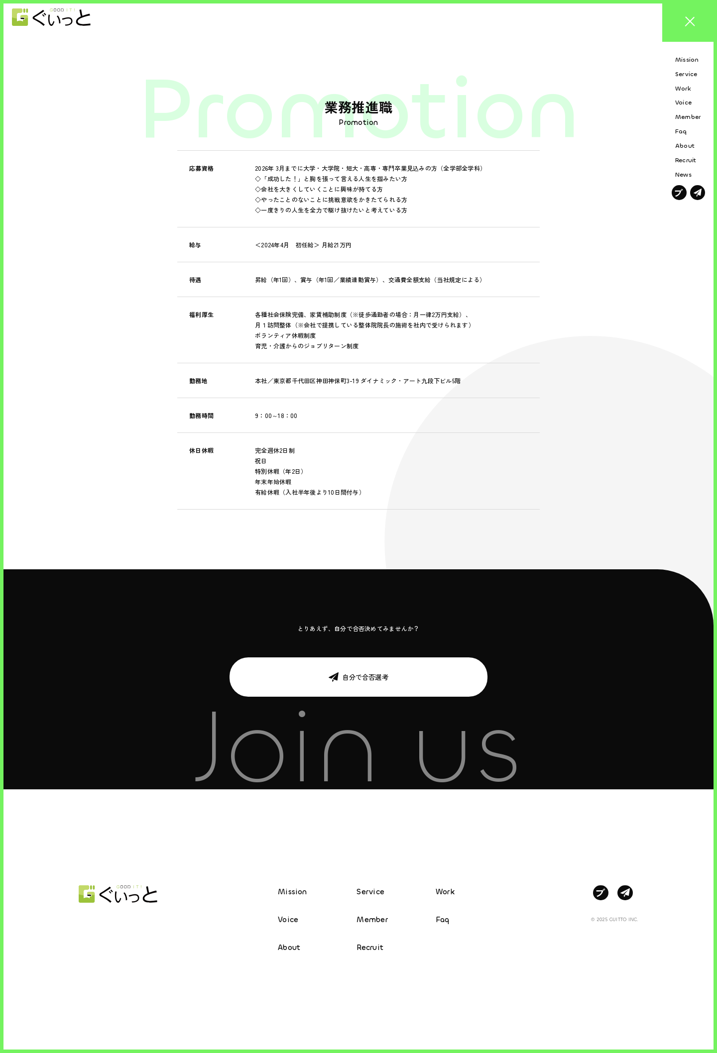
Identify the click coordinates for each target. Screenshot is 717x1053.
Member (372, 920)
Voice (288, 920)
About (289, 947)
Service (370, 892)
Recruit (370, 947)
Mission (292, 892)
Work (445, 892)
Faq (443, 920)
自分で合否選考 (365, 677)
